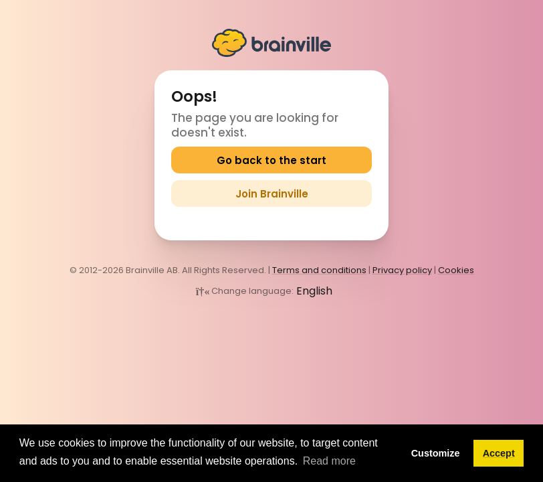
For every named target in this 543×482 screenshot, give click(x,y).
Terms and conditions (319, 270)
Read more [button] (329, 461)
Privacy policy (402, 270)
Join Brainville (271, 194)
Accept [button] (499, 453)
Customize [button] (435, 453)
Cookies (456, 270)
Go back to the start (271, 160)
